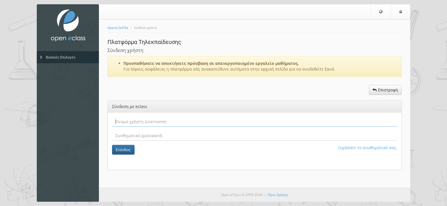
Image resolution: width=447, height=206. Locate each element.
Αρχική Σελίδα (117, 28)
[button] (381, 11)
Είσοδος (123, 149)
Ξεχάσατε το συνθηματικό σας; (367, 147)
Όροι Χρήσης (278, 194)
